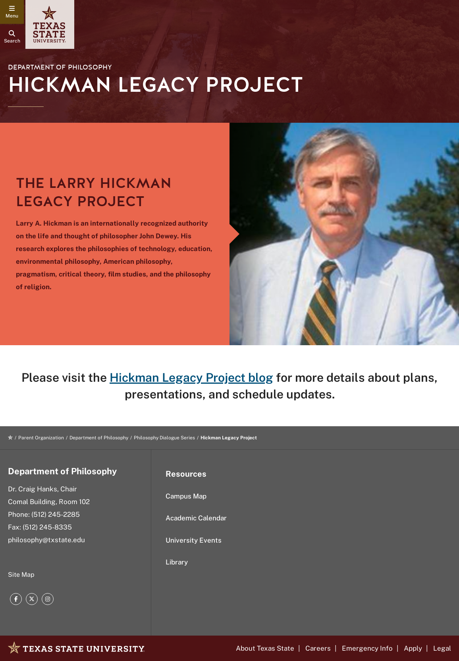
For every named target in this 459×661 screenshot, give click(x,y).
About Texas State (265, 648)
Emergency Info (367, 648)
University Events (194, 540)
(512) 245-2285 (55, 514)
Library (177, 562)
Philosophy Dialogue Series (164, 438)
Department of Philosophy (60, 67)
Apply (413, 648)
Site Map (21, 574)
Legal (442, 648)
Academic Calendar (196, 518)
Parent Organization (41, 438)
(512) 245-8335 (47, 527)
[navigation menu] (12, 12)
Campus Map (186, 496)
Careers (318, 648)
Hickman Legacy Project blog (191, 377)
